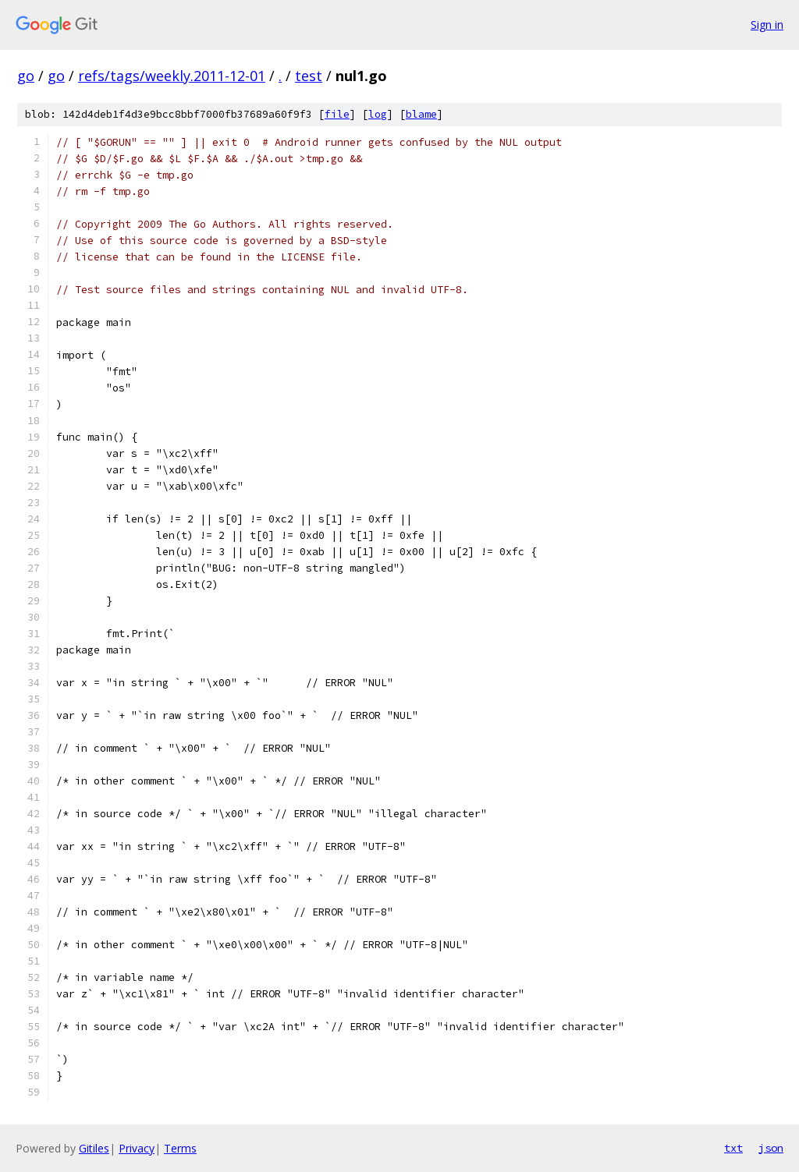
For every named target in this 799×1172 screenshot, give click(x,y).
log (377, 114)
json (770, 1148)
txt (733, 1148)
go (25, 75)
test (308, 75)
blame (421, 114)
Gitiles (94, 1148)
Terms (180, 1148)
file (337, 114)
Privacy (136, 1148)
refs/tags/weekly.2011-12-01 (171, 75)
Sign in (767, 24)
